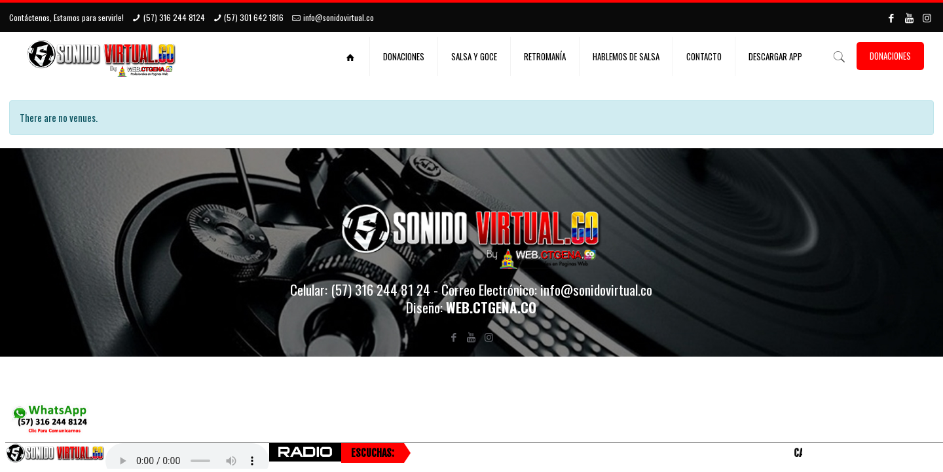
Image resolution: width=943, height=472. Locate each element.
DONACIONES (890, 55)
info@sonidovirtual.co (338, 17)
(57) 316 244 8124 (174, 17)
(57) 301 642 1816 (254, 17)
